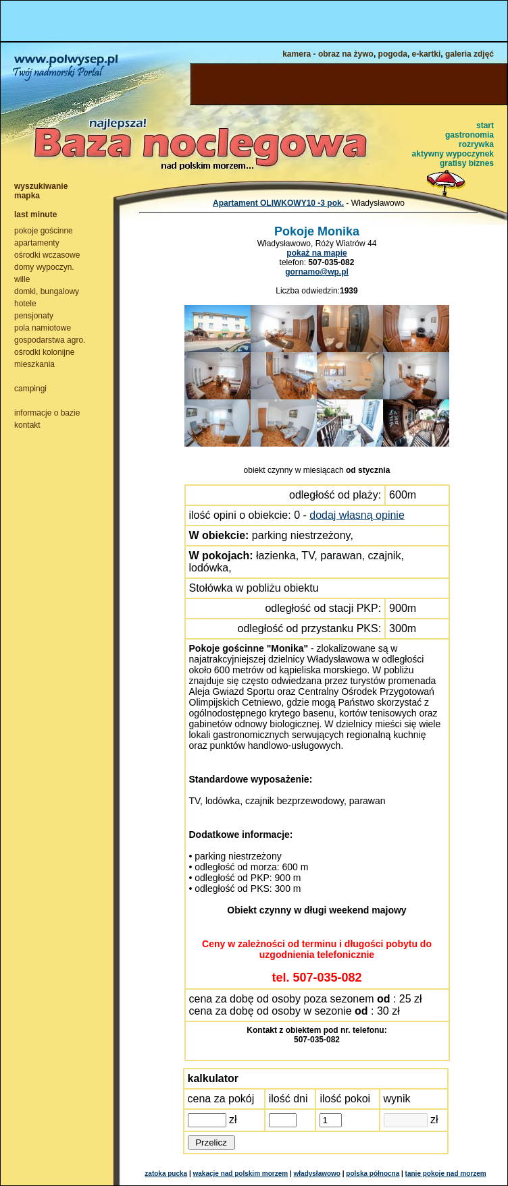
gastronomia (469, 135)
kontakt (27, 425)
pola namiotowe (42, 328)
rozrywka (476, 144)
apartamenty (36, 243)
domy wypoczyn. (44, 267)
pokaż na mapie (316, 253)
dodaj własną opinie (357, 515)
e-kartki (426, 54)
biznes (481, 163)
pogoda (392, 54)
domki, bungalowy (46, 291)
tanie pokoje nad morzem (445, 1173)
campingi (30, 388)
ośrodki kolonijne (44, 352)
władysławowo (317, 1173)
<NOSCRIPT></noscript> (254, 21)
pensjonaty (33, 315)
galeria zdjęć (469, 54)
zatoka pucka (166, 1173)
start (485, 125)
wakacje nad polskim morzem (240, 1173)
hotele (25, 303)
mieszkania (34, 364)
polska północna (372, 1173)
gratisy (453, 163)
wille (22, 279)
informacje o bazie (47, 413)
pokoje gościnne (43, 230)
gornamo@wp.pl (317, 272)
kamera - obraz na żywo (328, 54)
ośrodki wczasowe (47, 255)
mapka (27, 195)
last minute (35, 214)
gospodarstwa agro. (49, 340)
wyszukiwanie (41, 186)
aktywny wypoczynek (453, 154)
